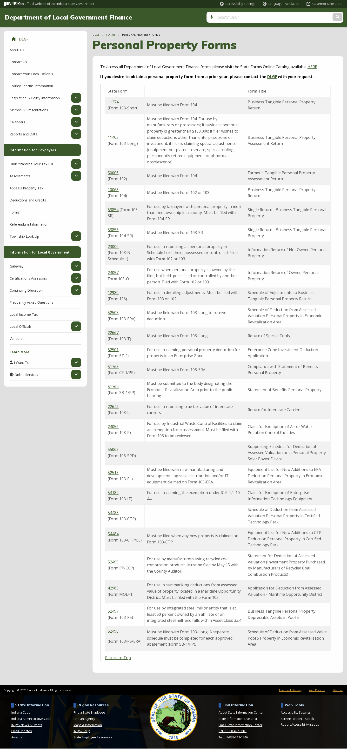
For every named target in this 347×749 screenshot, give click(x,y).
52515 (113, 473)
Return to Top (118, 658)
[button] (237, 3)
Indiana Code (20, 713)
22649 (113, 406)
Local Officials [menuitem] (21, 326)
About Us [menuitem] (17, 50)
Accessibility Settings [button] (296, 713)
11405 (113, 137)
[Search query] (302, 17)
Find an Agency (84, 719)
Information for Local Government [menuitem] (40, 252)
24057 (113, 273)
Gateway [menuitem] (16, 266)
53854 (113, 210)
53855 (113, 230)
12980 (113, 293)
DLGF (24, 39)
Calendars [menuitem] (17, 122)
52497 (113, 611)
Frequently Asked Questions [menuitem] (31, 302)
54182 (113, 493)
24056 (113, 426)
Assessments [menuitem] (20, 176)
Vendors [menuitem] (16, 338)
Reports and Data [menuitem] (23, 134)
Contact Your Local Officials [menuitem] (31, 74)
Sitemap (338, 690)
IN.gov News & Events (26, 725)
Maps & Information (87, 725)
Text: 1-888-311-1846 (233, 738)
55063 (113, 450)
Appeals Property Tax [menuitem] (26, 188)
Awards (16, 738)
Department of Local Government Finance (68, 17)
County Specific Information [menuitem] (31, 86)
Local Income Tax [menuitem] (24, 314)
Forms (110, 35)
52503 (113, 313)
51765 (113, 366)
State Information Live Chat (238, 719)
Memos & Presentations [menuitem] (29, 110)
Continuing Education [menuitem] (26, 290)
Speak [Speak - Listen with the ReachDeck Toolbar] (309, 719)
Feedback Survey (290, 690)
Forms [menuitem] (15, 212)
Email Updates (21, 731)
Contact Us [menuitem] (18, 62)
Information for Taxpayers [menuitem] (33, 150)
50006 (113, 173)
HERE (312, 67)
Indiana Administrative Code (31, 719)
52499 (113, 562)
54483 (113, 513)
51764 (113, 386)
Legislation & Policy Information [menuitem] (35, 98)
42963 (113, 588)
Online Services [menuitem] (26, 375)
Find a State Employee (89, 713)
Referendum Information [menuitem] (29, 224)
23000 (113, 247)
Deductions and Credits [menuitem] (28, 200)
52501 (113, 350)
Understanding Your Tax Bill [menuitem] (31, 164)
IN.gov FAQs (81, 731)
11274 (113, 102)
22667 (113, 333)
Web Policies (317, 690)
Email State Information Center (240, 725)
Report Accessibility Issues (300, 725)
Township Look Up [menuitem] (24, 236)
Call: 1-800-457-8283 (233, 731)
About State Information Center (241, 713)
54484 (113, 534)
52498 (113, 631)
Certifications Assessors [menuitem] (28, 278)
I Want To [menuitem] (21, 363)
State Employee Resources (92, 738)
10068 (113, 190)
